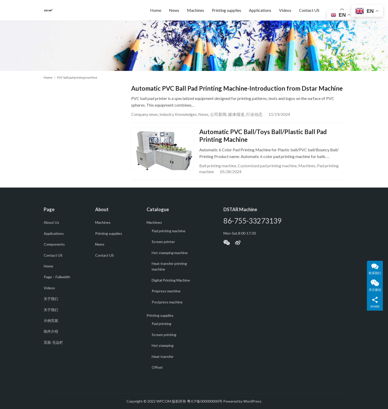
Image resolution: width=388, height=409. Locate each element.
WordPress (252, 401)
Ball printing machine (217, 165)
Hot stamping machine (170, 252)
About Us (51, 222)
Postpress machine (167, 302)
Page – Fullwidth (57, 277)
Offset (157, 367)
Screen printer (163, 241)
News (174, 10)
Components (54, 244)
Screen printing (164, 334)
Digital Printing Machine (171, 280)
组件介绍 (51, 331)
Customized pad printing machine (267, 165)
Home (155, 10)
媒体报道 (236, 114)
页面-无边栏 (53, 342)
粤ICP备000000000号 (204, 401)
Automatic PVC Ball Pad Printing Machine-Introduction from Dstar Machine (237, 88)
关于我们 (51, 298)
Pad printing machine (168, 231)
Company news (144, 114)
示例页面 (51, 320)
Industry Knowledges (178, 114)
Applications (260, 10)
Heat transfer (163, 356)
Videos (285, 10)
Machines (195, 10)
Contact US (309, 10)
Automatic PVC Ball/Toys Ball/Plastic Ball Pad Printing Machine (263, 135)
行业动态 (254, 114)
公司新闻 (218, 114)
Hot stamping (163, 345)
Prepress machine (166, 291)
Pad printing (161, 323)
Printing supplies (226, 10)
